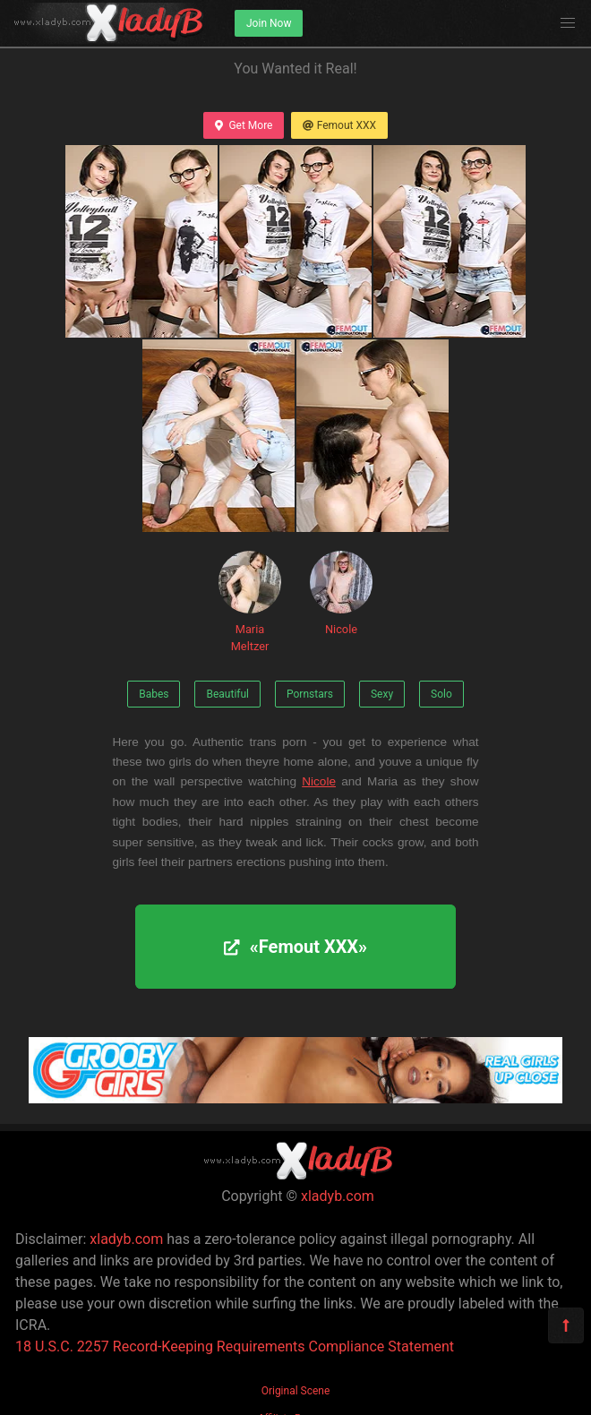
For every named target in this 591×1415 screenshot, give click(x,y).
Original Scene (295, 1391)
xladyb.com (337, 1196)
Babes (153, 694)
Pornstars (310, 694)
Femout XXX (339, 125)
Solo (441, 694)
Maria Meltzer (249, 602)
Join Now (268, 23)
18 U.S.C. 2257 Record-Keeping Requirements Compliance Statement (234, 1346)
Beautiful (227, 694)
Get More (243, 125)
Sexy (382, 694)
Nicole (341, 593)
